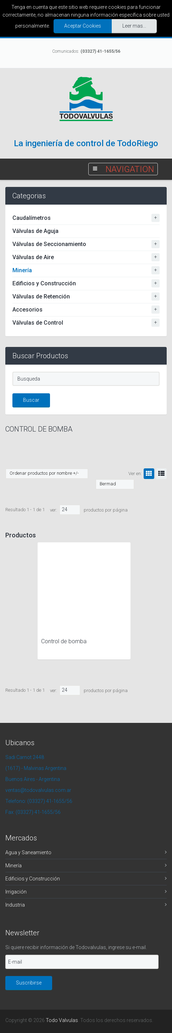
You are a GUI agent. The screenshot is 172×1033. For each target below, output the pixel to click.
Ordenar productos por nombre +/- (44, 473)
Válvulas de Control (37, 322)
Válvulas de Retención (41, 296)
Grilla (148, 473)
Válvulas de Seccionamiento (49, 244)
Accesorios (27, 309)
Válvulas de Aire (33, 257)
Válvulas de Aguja (35, 231)
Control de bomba (64, 641)
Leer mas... (134, 26)
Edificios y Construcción (44, 283)
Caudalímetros (31, 218)
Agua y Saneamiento (28, 852)
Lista (160, 473)
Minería (22, 270)
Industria (15, 905)
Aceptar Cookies (82, 26)
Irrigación (16, 892)
